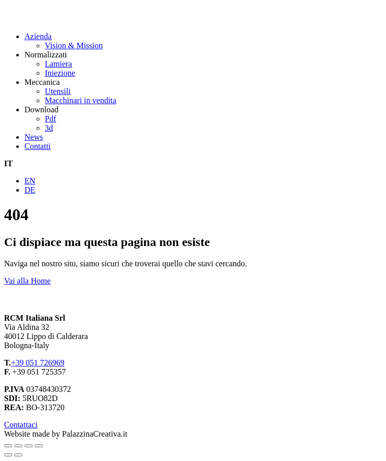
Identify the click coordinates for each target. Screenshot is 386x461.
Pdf (50, 118)
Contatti (37, 146)
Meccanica (42, 82)
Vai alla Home (27, 280)
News (33, 137)
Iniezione (60, 73)
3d (49, 128)
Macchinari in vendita (80, 100)
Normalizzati (45, 54)
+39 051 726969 (37, 362)
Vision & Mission (74, 45)
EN (29, 180)
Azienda (37, 36)
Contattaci (21, 424)
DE (29, 190)
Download (41, 109)
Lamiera (58, 63)
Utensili (58, 91)
